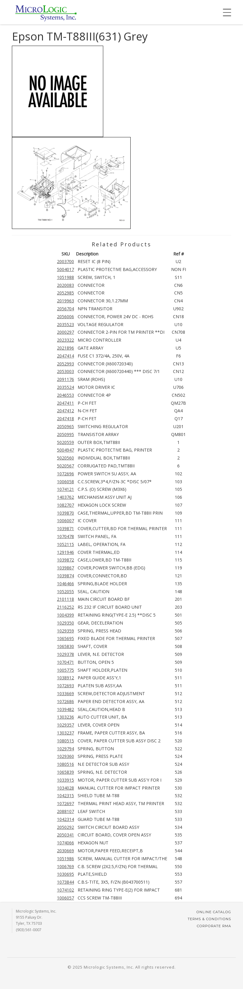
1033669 (65, 693)
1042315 (65, 795)
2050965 (65, 426)
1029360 (65, 756)
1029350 (65, 623)
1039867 (65, 568)
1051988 (65, 277)
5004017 (65, 269)
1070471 (65, 662)
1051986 (65, 858)
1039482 (65, 709)
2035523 (65, 324)
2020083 (65, 285)
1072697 (65, 803)
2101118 (65, 599)
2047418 (65, 418)
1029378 (65, 654)
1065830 (65, 646)
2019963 (65, 301)
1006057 (65, 898)
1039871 (65, 528)
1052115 (65, 544)
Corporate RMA (214, 926)
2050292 (65, 827)
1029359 (65, 631)
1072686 (65, 701)
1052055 (65, 591)
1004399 (65, 615)
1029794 (65, 748)
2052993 (65, 364)
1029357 (65, 725)
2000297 (65, 332)
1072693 (65, 685)
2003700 (65, 261)
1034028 (65, 788)
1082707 (65, 505)
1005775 (65, 670)
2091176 (65, 379)
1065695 (65, 638)
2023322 (65, 340)
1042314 (65, 819)
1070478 (65, 536)
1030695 (65, 874)
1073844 (65, 882)
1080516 (65, 764)
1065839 (65, 772)
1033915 (65, 780)
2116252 (65, 607)
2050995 (65, 434)
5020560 (65, 458)
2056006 (65, 316)
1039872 (65, 560)
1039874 (65, 576)
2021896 (65, 348)
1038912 (65, 678)
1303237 (65, 733)
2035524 (65, 387)
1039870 (65, 513)
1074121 (65, 489)
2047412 (65, 411)
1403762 (65, 497)
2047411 (65, 403)
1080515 (65, 741)
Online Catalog (213, 912)
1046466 (65, 583)
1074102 (65, 890)
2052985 (65, 293)
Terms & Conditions (209, 919)
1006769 (65, 866)
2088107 (65, 811)
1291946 (65, 552)
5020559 (65, 442)
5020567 (65, 466)
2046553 (65, 395)
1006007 (65, 520)
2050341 (65, 835)
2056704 (65, 308)
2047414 (65, 356)
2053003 (65, 371)
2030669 (65, 850)
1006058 (65, 481)
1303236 (65, 717)
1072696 (65, 474)
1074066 (65, 843)
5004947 (65, 450)
